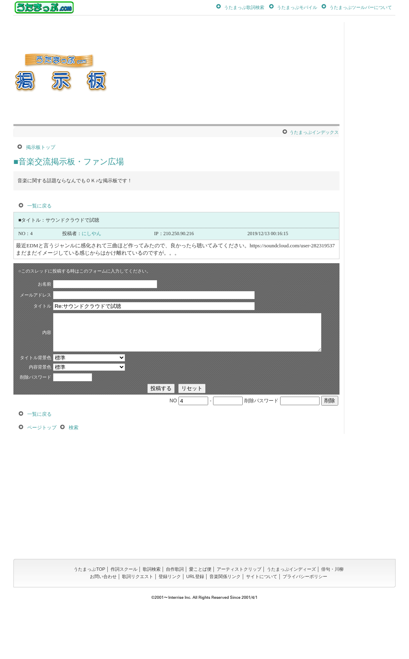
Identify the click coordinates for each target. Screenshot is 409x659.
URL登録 (195, 623)
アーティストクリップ (239, 616)
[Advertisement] (274, 73)
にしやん (91, 233)
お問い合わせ (103, 623)
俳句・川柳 (332, 616)
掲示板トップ (40, 147)
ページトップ (42, 475)
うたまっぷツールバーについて (360, 6)
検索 (73, 475)
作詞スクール (124, 616)
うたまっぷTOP (89, 616)
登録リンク (170, 623)
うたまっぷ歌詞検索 (244, 6)
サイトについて (261, 623)
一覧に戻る (39, 206)
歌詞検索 (152, 616)
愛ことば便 (200, 616)
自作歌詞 (175, 616)
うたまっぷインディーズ (291, 616)
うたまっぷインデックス (314, 132)
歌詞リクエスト (137, 623)
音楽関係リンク (225, 623)
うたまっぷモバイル (297, 6)
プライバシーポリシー (305, 623)
